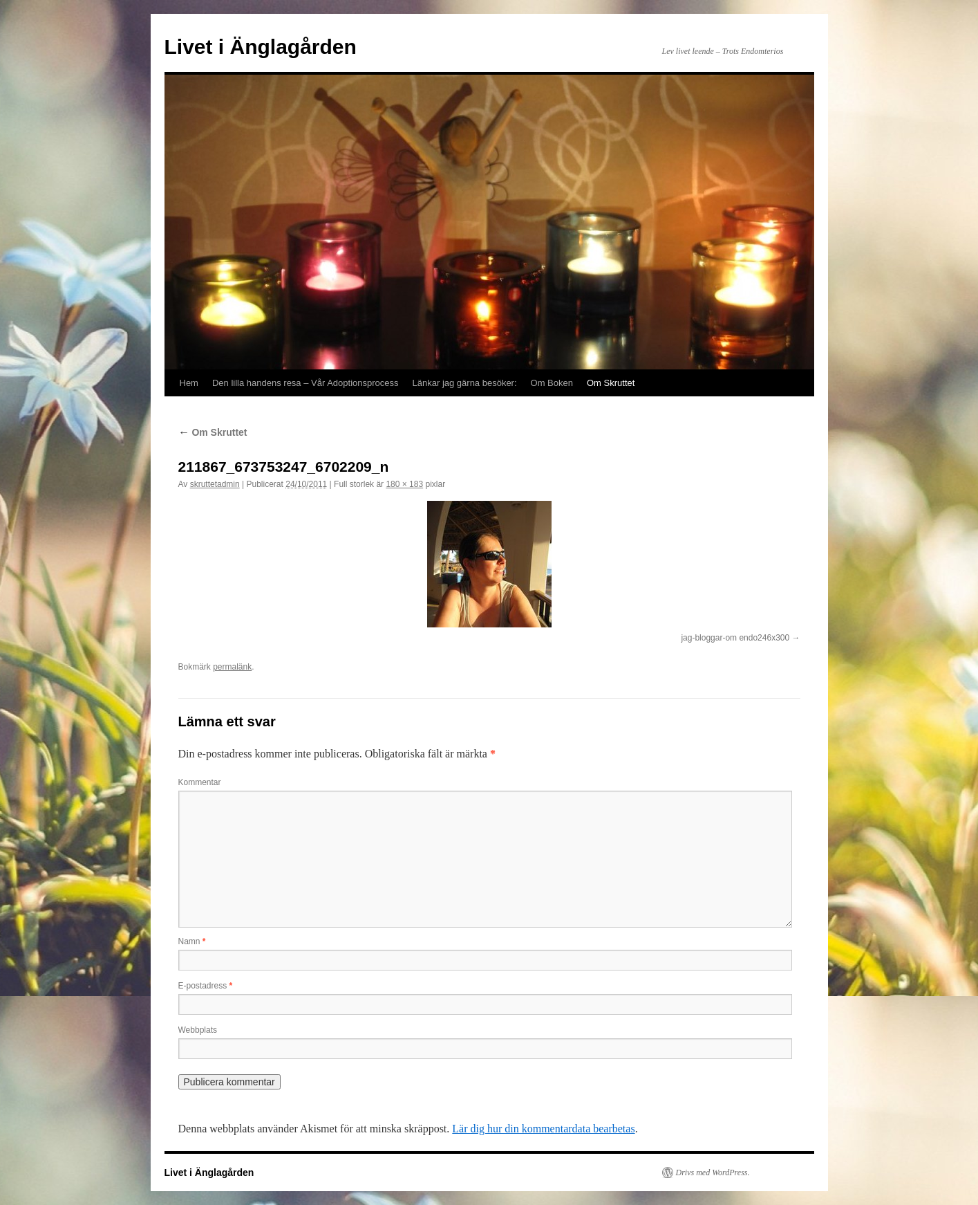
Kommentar (199, 782)
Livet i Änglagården (260, 46)
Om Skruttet (610, 383)
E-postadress (205, 986)
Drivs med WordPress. (713, 1172)
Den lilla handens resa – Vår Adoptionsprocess (305, 383)
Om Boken (552, 383)
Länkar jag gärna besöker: (465, 383)
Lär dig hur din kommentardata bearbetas (543, 1128)
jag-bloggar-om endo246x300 (735, 638)
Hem (189, 383)
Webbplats (197, 1030)
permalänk (232, 667)
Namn (192, 941)
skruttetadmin (215, 484)
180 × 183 (404, 484)
